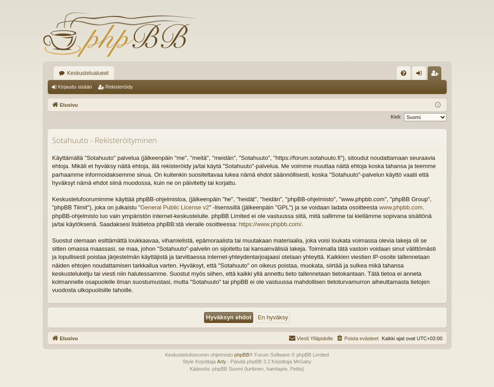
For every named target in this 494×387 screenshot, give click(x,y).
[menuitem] (403, 73)
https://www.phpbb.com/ (270, 224)
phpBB (242, 354)
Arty (221, 361)
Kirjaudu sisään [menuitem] (420, 75)
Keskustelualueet (88, 73)
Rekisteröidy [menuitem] (436, 75)
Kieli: (396, 116)
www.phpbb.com (400, 207)
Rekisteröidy (119, 86)
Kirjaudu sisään (75, 86)
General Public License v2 (174, 207)
